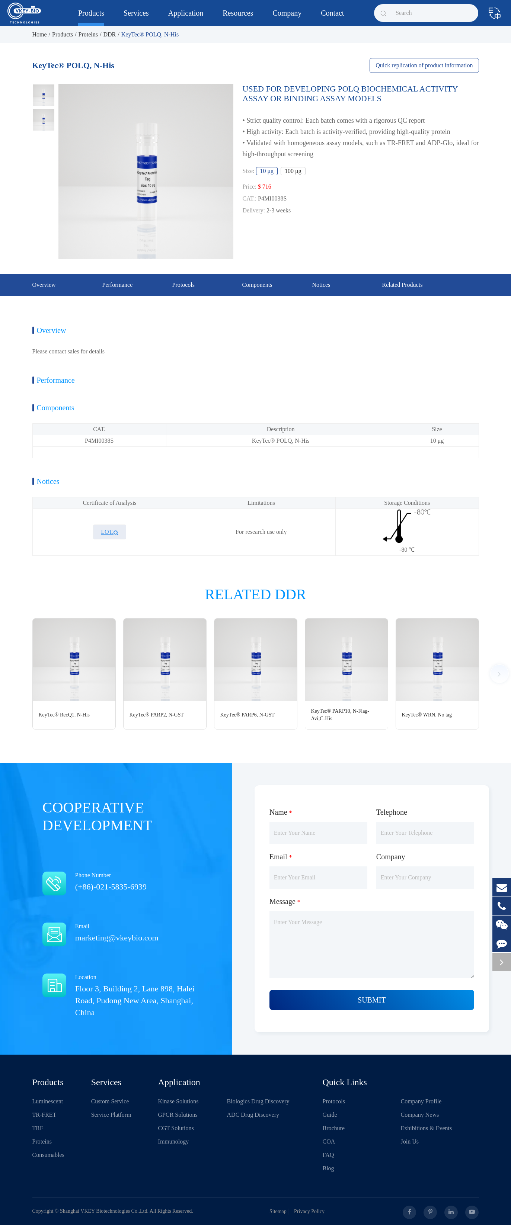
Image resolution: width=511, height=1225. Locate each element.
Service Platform (111, 1115)
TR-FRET (44, 1115)
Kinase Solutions (178, 1101)
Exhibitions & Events (426, 1128)
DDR (109, 34)
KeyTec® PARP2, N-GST (157, 715)
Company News (420, 1115)
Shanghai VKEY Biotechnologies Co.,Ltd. (104, 1211)
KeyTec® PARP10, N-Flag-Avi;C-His (340, 714)
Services (136, 17)
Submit (372, 1000)
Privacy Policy (312, 1211)
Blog (328, 1168)
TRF (37, 1128)
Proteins (88, 34)
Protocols (334, 1101)
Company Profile (421, 1101)
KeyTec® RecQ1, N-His (64, 715)
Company (286, 17)
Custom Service (110, 1101)
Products (91, 17)
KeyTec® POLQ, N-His (150, 34)
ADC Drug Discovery (253, 1115)
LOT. (109, 532)
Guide (330, 1115)
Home (39, 34)
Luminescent (47, 1101)
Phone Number (128, 882)
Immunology (173, 1141)
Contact (332, 17)
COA (329, 1141)
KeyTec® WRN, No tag (427, 715)
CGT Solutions (176, 1128)
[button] (499, 673)
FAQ (328, 1155)
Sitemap (281, 1211)
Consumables (48, 1155)
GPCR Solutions (178, 1115)
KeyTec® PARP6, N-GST (247, 715)
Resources (238, 17)
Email (128, 933)
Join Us (410, 1141)
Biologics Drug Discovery (258, 1101)
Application (185, 17)
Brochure (334, 1128)
